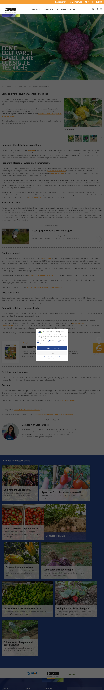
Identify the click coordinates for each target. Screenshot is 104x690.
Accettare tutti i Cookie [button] (52, 348)
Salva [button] (52, 353)
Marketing (62, 340)
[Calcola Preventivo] (61, 2)
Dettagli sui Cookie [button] (52, 358)
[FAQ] (99, 2)
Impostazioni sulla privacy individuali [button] (52, 356)
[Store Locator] (89, 2)
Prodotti (35, 9)
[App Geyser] (76, 2)
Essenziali (41, 340)
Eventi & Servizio (66, 9)
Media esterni (42, 343)
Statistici (51, 340)
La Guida (48, 9)
